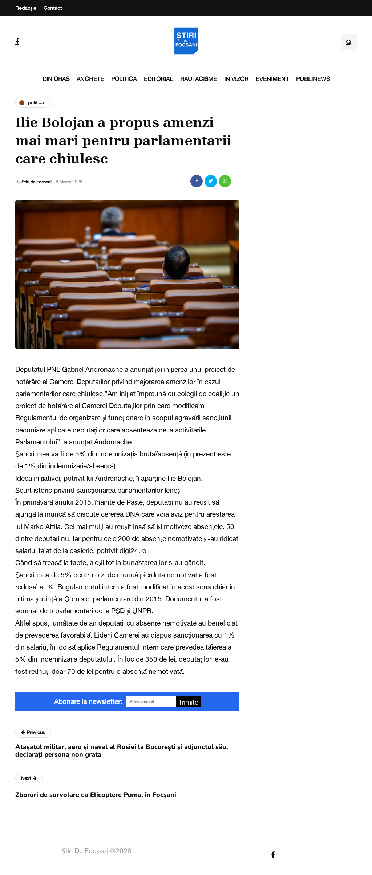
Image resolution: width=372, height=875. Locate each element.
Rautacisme (198, 79)
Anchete (90, 79)
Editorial (158, 79)
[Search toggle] (349, 42)
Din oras (56, 79)
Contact (53, 8)
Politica (124, 79)
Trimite (188, 702)
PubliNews (313, 79)
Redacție (25, 8)
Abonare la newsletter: (88, 701)
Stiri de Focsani (36, 181)
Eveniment (272, 79)
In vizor (236, 79)
